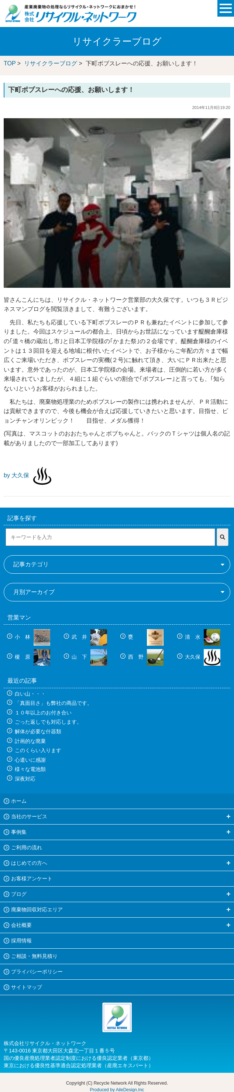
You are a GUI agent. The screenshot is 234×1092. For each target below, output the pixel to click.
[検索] (222, 537)
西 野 (146, 657)
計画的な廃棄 (30, 741)
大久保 (202, 657)
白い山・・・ (30, 694)
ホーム (19, 801)
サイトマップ (26, 987)
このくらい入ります (38, 750)
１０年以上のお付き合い (43, 713)
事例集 (19, 832)
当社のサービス (29, 816)
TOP (10, 63)
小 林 (32, 637)
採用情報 (21, 940)
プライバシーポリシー (37, 972)
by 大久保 (16, 475)
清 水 (202, 637)
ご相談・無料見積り (34, 956)
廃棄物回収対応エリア (37, 909)
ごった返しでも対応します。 (48, 722)
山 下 (89, 657)
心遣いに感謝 (30, 760)
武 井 (89, 637)
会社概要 (21, 925)
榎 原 (32, 657)
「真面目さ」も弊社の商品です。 (53, 703)
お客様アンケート (31, 878)
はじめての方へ (29, 863)
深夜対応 (25, 779)
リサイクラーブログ (50, 63)
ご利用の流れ (26, 847)
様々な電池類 (30, 769)
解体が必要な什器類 (38, 731)
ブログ (19, 894)
